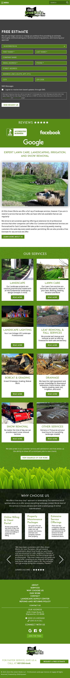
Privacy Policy (6, 98)
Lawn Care (52, 283)
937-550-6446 (23, 663)
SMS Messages (7, 86)
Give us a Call (35, 620)
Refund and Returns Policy (35, 602)
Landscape (17, 283)
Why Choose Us (35, 591)
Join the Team (35, 636)
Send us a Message (35, 618)
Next (61, 559)
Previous (9, 559)
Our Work (35, 593)
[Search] (59, 2)
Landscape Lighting (17, 330)
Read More (17, 297)
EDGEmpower (21, 674)
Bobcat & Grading (17, 378)
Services (35, 588)
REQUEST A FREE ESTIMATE (54, 662)
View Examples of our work (35, 458)
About (35, 585)
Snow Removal (17, 427)
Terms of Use (17, 98)
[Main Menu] (2, 3)
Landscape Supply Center (35, 599)
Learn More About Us (13, 237)
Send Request (10, 105)
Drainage (52, 378)
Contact (35, 596)
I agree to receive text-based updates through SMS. (25, 89)
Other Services (52, 427)
